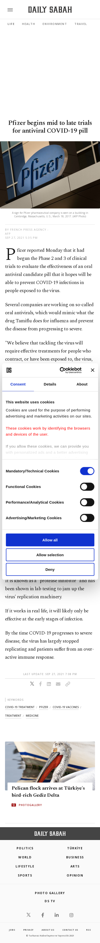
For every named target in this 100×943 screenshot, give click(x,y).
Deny (50, 569)
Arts (75, 866)
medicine (32, 715)
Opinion (75, 875)
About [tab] (81, 384)
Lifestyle (25, 866)
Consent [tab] (18, 384)
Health (28, 23)
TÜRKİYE (75, 848)
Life (11, 23)
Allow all (50, 540)
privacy (28, 929)
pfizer (43, 707)
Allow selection (50, 554)
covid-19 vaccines (66, 707)
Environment (55, 23)
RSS (88, 929)
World (25, 857)
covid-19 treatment (20, 707)
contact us (70, 929)
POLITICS (25, 848)
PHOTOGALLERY (30, 805)
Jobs (12, 929)
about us (48, 929)
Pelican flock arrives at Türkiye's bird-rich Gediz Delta (48, 791)
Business (75, 857)
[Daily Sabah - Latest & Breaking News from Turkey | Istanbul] (50, 10)
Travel (80, 23)
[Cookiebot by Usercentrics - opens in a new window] (61, 370)
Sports (25, 875)
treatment (13, 715)
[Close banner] (92, 370)
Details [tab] (50, 384)
